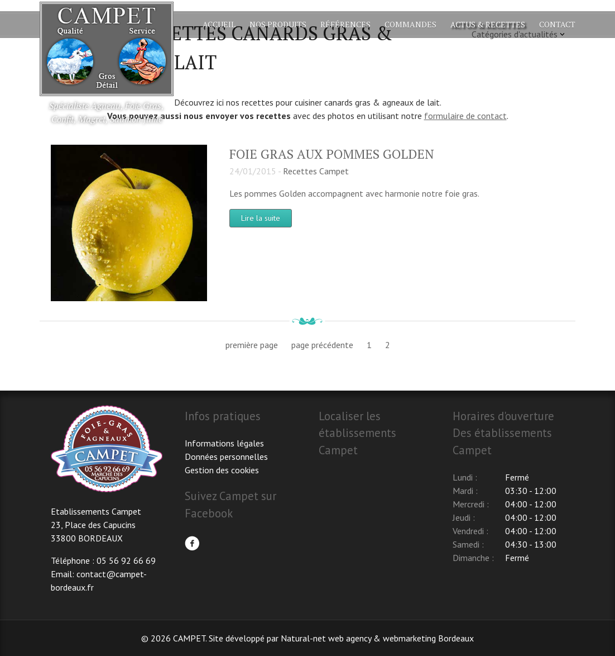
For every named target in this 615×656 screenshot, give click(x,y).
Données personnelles (226, 456)
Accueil (219, 24)
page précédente (322, 344)
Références (345, 24)
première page (251, 344)
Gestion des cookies (222, 470)
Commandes (410, 24)
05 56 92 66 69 (126, 560)
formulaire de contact (465, 115)
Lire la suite (260, 218)
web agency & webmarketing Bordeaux (401, 638)
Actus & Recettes (487, 24)
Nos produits (277, 24)
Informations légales (224, 443)
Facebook (192, 543)
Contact (557, 24)
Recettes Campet (316, 171)
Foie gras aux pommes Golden (331, 154)
